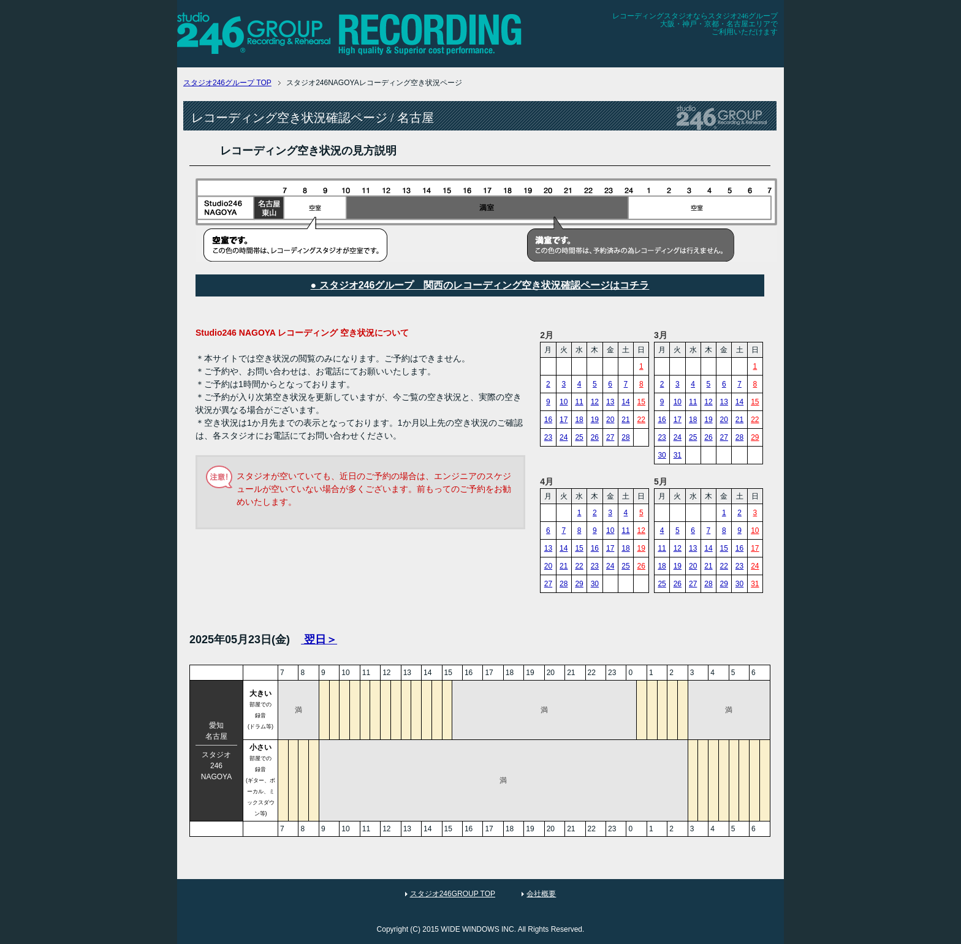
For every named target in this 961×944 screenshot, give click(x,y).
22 (641, 419)
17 (564, 419)
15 (641, 402)
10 (564, 402)
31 (678, 455)
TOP (227, 82)
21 (625, 419)
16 (548, 419)
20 (610, 419)
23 (548, 437)
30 (662, 455)
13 (610, 402)
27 (610, 437)
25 (579, 437)
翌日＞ (319, 639)
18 (579, 419)
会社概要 (541, 893)
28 (625, 437)
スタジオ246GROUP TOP (452, 893)
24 (564, 437)
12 (595, 402)
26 (595, 437)
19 (595, 419)
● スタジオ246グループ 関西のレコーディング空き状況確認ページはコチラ (480, 285)
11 (579, 402)
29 (755, 437)
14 (625, 402)
